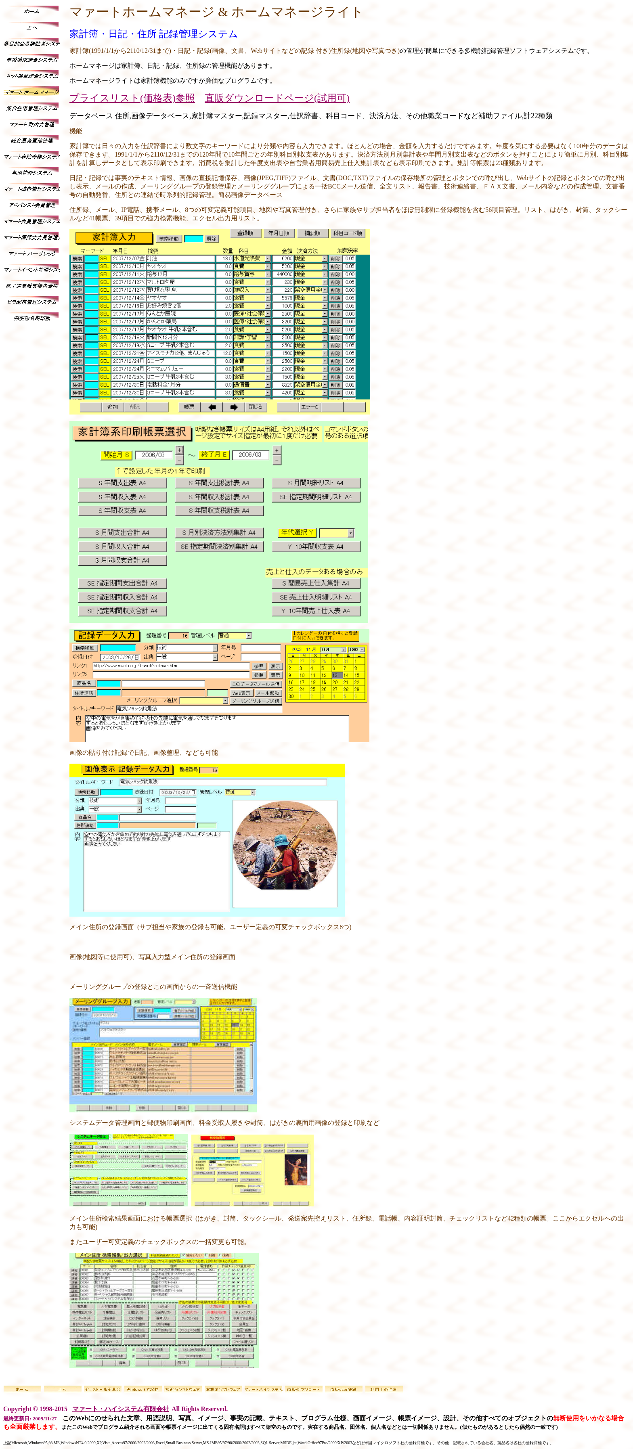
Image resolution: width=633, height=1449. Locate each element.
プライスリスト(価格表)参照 (132, 98)
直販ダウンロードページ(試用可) (277, 98)
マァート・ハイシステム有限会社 (120, 1408)
